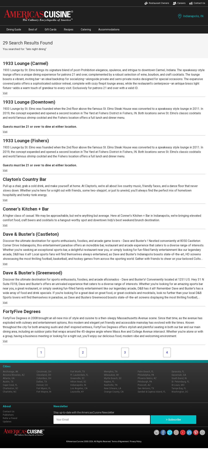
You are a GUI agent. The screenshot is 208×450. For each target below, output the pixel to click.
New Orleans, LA (112, 388)
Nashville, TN (110, 385)
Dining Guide (14, 29)
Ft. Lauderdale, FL (79, 375)
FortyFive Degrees (22, 311)
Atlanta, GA (8, 378)
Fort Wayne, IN (43, 391)
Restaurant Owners (156, 3)
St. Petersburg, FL (180, 381)
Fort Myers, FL (43, 388)
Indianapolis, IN (190, 16)
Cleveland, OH (43, 375)
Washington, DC (180, 391)
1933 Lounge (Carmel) (25, 63)
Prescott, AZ (144, 385)
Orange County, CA (113, 391)
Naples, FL (109, 381)
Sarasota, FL (178, 371)
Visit (5, 93)
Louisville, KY (77, 391)
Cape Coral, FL (10, 385)
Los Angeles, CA (78, 388)
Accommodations (109, 29)
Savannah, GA (179, 375)
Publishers (8, 415)
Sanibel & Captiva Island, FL (152, 391)
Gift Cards (50, 29)
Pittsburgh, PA (145, 381)
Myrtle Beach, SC (113, 378)
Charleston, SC (10, 388)
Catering (86, 29)
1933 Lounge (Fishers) (26, 140)
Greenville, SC (77, 378)
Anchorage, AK (10, 371)
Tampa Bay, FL (179, 388)
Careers (179, 3)
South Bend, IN (179, 378)
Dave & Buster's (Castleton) (31, 234)
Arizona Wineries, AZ (14, 375)
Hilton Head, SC (78, 381)
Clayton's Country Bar (24, 179)
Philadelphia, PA (146, 375)
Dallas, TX (41, 381)
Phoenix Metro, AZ (147, 378)
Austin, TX (8, 381)
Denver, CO (42, 385)
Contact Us (197, 3)
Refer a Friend (10, 418)
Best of (33, 29)
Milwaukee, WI (111, 375)
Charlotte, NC (9, 391)
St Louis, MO (178, 385)
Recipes (68, 29)
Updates (7, 421)
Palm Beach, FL (146, 371)
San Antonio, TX (146, 388)
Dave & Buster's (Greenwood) (32, 272)
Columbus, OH (43, 378)
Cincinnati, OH (43, 371)
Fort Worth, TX (77, 371)
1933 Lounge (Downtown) (29, 102)
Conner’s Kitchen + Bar (26, 209)
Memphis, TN (110, 371)
